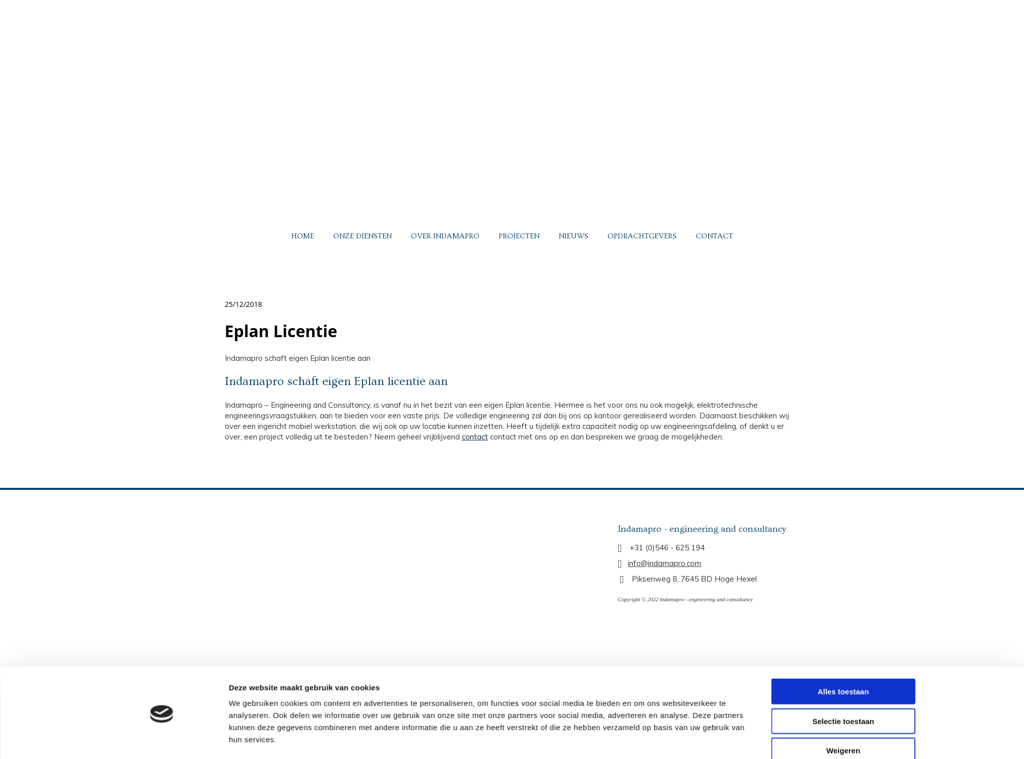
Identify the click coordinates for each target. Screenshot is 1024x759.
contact (475, 436)
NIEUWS (573, 236)
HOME (302, 236)
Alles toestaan (843, 606)
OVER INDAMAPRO (445, 236)
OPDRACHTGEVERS (642, 236)
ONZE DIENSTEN (362, 236)
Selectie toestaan (843, 635)
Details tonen (642, 686)
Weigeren (843, 665)
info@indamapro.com (664, 563)
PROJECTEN (519, 236)
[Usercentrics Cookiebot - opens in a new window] (161, 686)
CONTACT (714, 236)
